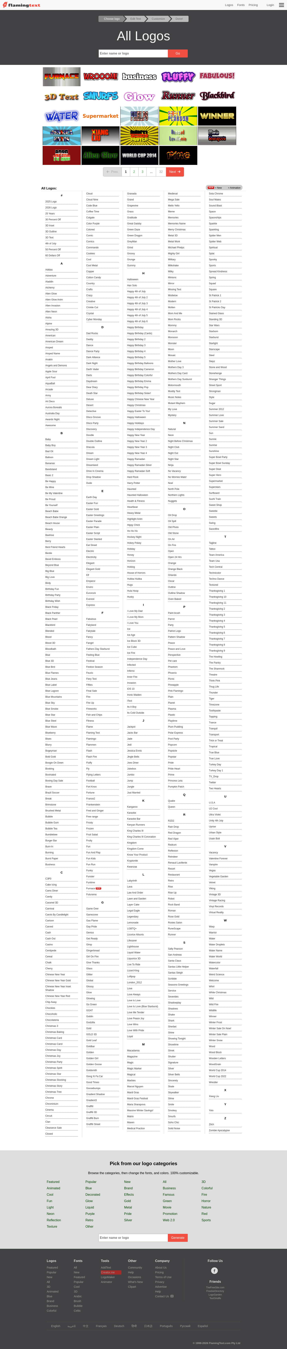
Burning (49, 852)
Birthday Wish (52, 601)
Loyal (130, 1036)
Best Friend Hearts (55, 547)
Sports (212, 265)
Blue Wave (51, 726)
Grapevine (132, 205)
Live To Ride (133, 964)
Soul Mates (215, 199)
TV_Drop (213, 776)
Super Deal (215, 469)
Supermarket (216, 481)
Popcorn (172, 744)
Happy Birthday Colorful (139, 375)
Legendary (133, 916)
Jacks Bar (132, 732)
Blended (49, 631)
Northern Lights (176, 495)
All (164, 1182)
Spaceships (215, 217)
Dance (89, 345)
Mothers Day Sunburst (180, 379)
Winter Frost (215, 1022)
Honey (130, 555)
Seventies (173, 996)
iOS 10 (131, 688)
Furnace (93, 888)
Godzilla (90, 1022)
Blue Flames (52, 673)
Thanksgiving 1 (217, 590)
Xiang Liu (214, 1096)
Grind (130, 247)
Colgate (90, 217)
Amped (49, 347)
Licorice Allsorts (135, 934)
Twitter (212, 782)
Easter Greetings (95, 515)
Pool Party (173, 738)
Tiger (211, 698)
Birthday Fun (52, 589)
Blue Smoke (51, 708)
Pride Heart (174, 768)
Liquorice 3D (134, 958)
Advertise (161, 1286)
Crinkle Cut (92, 307)
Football (90, 780)
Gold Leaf (91, 1040)
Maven (130, 1122)
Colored (90, 229)
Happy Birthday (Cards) (139, 333)
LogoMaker (108, 1277)
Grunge (131, 259)
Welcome (214, 980)
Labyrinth (132, 880)
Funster (90, 876)
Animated (53, 1188)
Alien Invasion (52, 305)
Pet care (172, 661)
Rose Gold (173, 916)
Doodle (90, 435)
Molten (171, 307)
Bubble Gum (52, 822)
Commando (92, 247)
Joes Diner (133, 762)
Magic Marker (134, 1068)
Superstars (214, 487)
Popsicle (172, 750)
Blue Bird (50, 667)
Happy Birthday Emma (139, 381)
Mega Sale (173, 199)
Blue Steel (50, 720)
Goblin (89, 1016)
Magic (130, 1062)
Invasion (131, 682)
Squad (212, 283)
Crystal (90, 313)
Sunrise (213, 445)
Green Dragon (134, 235)
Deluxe (90, 399)
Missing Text (174, 289)
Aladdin (49, 281)
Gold (88, 1028)
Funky (89, 870)
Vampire (213, 864)
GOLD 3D (91, 1034)
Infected (131, 665)
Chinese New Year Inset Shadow (58, 988)
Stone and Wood (218, 367)
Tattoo (212, 549)
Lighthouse (133, 946)
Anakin (49, 359)
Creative (90, 301)
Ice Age (131, 635)
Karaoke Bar (134, 818)
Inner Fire (132, 676)
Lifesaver (132, 940)
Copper (90, 271)
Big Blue (49, 571)
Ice (128, 629)
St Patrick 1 (215, 295)
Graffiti (89, 1106)
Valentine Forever (218, 858)
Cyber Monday (94, 319)
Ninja (170, 465)
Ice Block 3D (134, 641)
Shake (171, 1014)
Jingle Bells (133, 756)
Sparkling (214, 229)
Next (175, 171)
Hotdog (131, 567)
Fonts (241, 5)
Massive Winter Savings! (140, 1110)
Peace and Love (176, 649)
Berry (48, 541)
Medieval (173, 193)
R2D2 (171, 820)
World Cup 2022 (217, 1076)
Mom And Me (175, 313)
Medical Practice (136, 1128)
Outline (172, 587)
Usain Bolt (214, 838)
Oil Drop (172, 515)
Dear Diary (92, 387)
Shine (171, 1032)
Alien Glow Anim (54, 299)
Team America (216, 555)
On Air (171, 539)
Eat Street (91, 545)
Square (213, 289)
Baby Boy (50, 445)
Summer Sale (216, 421)
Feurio (89, 673)
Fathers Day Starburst (98, 649)
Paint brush (174, 613)
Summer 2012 (216, 409)
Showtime (173, 1044)
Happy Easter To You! (138, 411)
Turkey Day (215, 764)
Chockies (50, 1008)
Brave (48, 786)
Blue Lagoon (52, 690)
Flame (89, 726)
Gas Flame (92, 920)
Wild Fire (213, 1004)
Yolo (211, 1110)
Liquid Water (134, 952)
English (53, 1326)
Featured (53, 1182)
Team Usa (214, 561)
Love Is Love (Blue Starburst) (142, 1006)
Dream (89, 453)
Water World (215, 956)
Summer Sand (216, 427)
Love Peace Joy (135, 1018)
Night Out (173, 453)
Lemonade (133, 922)
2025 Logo (51, 201)
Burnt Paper (51, 858)
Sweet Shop (215, 505)
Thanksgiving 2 (217, 608)
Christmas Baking (54, 1032)
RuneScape (174, 928)
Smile (171, 1104)
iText (129, 700)
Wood (212, 1046)
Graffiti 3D (91, 1112)
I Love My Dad (135, 611)
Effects (129, 1194)
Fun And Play (93, 852)
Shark (171, 1020)
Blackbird (50, 625)
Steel (211, 355)
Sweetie (213, 511)
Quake (171, 800)
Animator (106, 1282)
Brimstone (50, 804)
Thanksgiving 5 (217, 626)
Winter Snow (215, 1040)
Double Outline (94, 441)
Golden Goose (94, 1064)
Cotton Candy (93, 277)
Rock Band (174, 904)
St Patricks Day (217, 307)
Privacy (159, 1282)
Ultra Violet (214, 814)
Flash (89, 750)
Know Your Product (137, 854)
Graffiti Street (93, 1124)
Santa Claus (174, 960)
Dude (89, 483)
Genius (90, 932)
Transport (214, 734)
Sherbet (172, 1026)
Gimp (89, 944)
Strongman (215, 391)
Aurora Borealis (53, 407)
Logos (229, 5)
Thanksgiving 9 (217, 650)
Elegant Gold (93, 569)
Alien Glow (51, 293)
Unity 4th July (216, 820)
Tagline (212, 543)
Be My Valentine (54, 493)
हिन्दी (132, 1326)
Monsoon (173, 337)
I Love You (132, 623)
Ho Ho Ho (132, 531)
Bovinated (50, 774)
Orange (172, 563)
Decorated (93, 1194)
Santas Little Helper (178, 966)
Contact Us (164, 1296)
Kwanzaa (132, 866)
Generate (178, 1237)
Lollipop (131, 976)
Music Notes (174, 397)
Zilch (211, 1124)
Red (204, 1213)
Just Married (133, 792)
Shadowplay (174, 1002)
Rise (170, 886)
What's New (135, 1282)
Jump (130, 780)
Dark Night (92, 363)
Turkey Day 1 (216, 770)
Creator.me (108, 1272)
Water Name (215, 950)
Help (131, 1272)
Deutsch (117, 1326)
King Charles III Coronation (141, 836)
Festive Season (94, 667)
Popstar (172, 756)
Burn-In (49, 846)
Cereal (48, 956)
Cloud (89, 193)
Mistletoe (173, 295)
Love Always (134, 994)
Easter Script (93, 533)
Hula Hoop (133, 590)
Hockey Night (134, 537)
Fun (88, 846)
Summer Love (216, 415)
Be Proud (50, 499)
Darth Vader (92, 369)
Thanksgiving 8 (217, 644)
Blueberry (50, 732)
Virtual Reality (216, 912)
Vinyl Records (216, 906)
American (50, 335)
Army (48, 395)
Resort (171, 868)
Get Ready (92, 938)
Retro (171, 880)
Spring (212, 277)
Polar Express (175, 732)
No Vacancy (174, 471)
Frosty (89, 822)
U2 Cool (213, 808)
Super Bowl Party (218, 457)
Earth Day (91, 497)
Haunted (131, 489)
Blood (48, 637)
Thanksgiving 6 (217, 632)
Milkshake (173, 265)
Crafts (89, 289)
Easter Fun (92, 503)
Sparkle (213, 223)
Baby (48, 439)
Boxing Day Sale (54, 780)
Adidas (49, 269)
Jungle (130, 786)
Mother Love (174, 361)
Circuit (48, 1115)
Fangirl (90, 643)
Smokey (172, 1110)
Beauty (49, 529)
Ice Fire (131, 653)
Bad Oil (49, 451)
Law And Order (135, 892)
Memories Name (177, 223)
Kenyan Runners (136, 824)
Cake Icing (51, 884)
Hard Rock (133, 477)
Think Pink (214, 680)
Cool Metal (92, 265)
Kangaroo (132, 806)
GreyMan (132, 241)
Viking (212, 888)
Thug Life (214, 686)
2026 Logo (51, 207)
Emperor (90, 581)
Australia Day (52, 413)
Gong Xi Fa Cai (94, 1076)
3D (203, 1182)
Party (171, 625)
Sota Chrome (216, 193)
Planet (171, 702)
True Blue (214, 752)
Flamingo (91, 738)
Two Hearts (215, 788)
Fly (87, 768)
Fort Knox (91, 786)
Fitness (90, 720)
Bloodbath (50, 649)
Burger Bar (51, 840)
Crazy (89, 295)
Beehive (49, 535)
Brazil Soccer (52, 792)
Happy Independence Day (141, 429)
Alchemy (50, 287)
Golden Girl (92, 1058)
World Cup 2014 (217, 1070)
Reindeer (173, 856)
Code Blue (91, 205)
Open (171, 551)
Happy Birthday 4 (136, 351)
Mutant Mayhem (176, 403)
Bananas (50, 463)
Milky (170, 271)
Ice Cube (132, 647)
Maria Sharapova (136, 1104)
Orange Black (175, 569)
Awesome (50, 425)
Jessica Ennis (134, 750)
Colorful (206, 1188)
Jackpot (131, 726)
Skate (171, 1086)
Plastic (171, 714)
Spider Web (215, 241)
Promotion (170, 1213)
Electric (90, 551)
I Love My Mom (135, 617)
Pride (171, 762)
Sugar (212, 403)
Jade (129, 738)
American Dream (54, 341)
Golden (90, 1052)
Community (135, 1267)
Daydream (91, 381)
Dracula (90, 447)
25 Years (50, 213)
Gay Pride (91, 926)
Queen (171, 806)
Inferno (131, 671)
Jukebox (131, 768)
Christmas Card (53, 1038)
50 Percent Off (53, 249)
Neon (171, 435)
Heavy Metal (134, 513)
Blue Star (50, 714)
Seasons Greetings (178, 984)
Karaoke (131, 812)
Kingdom (132, 842)
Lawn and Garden (136, 898)
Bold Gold (50, 756)
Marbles (131, 1080)
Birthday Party (52, 595)
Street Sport (215, 385)
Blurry (48, 744)
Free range (92, 816)
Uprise (212, 826)
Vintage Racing (217, 900)
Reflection (54, 1220)
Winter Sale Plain (218, 1034)
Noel (170, 483)
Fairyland (91, 625)
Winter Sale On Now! (220, 1028)
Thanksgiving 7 (217, 638)
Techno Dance (216, 578)
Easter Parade (94, 521)
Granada (132, 193)
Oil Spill (172, 521)
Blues (48, 738)
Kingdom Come (135, 848)
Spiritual (213, 247)
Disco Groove (93, 417)
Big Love (50, 577)
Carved (49, 926)
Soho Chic (173, 1122)
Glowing (90, 998)
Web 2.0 (169, 1220)
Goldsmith (91, 1070)
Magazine (132, 1056)
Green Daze (133, 229)
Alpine (48, 323)
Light (50, 1207)
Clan (47, 1121)
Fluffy (89, 762)
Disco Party (92, 423)
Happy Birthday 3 (136, 345)
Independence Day (137, 659)
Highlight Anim (135, 519)
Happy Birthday (135, 327)
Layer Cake (133, 904)
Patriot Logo (174, 631)
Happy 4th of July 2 (137, 297)
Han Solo (132, 285)
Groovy (131, 253)
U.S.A (212, 802)
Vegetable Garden (218, 876)
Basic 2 (49, 475)
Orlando (172, 575)
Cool (88, 259)
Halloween (132, 279)
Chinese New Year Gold (58, 980)
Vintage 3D (215, 894)
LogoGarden (215, 1294)
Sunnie (212, 439)
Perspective (174, 655)
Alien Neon (51, 311)
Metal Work (174, 241)
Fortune (90, 792)
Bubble (49, 816)
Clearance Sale (53, 1127)
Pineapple (173, 684)
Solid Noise (174, 1128)
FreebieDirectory (215, 1291)
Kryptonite (132, 860)
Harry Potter (133, 483)
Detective (91, 411)
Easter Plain (92, 527)
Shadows (173, 1008)
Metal (128, 1207)
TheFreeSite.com (215, 1287)
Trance (212, 722)
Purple (90, 1213)
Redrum (172, 844)
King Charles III (135, 830)
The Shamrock (216, 668)
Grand (130, 199)
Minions (172, 277)
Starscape (214, 349)
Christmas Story (53, 1086)
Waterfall (213, 968)
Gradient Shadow (95, 1094)
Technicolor (215, 572)
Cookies (90, 253)
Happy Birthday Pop (137, 387)
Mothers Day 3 (176, 367)
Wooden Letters (217, 1058)
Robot (171, 898)
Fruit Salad (92, 834)
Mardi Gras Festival (137, 1098)
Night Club (173, 447)
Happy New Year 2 (137, 441)
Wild (211, 998)
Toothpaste (215, 710)
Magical (131, 1074)
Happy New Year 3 (137, 447)
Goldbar (90, 1046)
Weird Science (216, 974)
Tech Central (215, 567)
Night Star (173, 459)
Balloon (49, 457)
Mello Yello (173, 205)
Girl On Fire (92, 956)
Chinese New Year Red (57, 996)
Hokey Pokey (134, 543)
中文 (83, 1326)
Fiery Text (91, 678)
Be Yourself (51, 505)
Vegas (212, 870)
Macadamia (133, 1050)
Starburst (214, 337)
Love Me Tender (135, 1012)
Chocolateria (52, 1020)
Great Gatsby (134, 223)
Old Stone (173, 533)
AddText (106, 1267)
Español (201, 1326)
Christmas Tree (53, 1091)
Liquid (90, 1207)
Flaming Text (93, 732)
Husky (130, 596)
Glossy (90, 986)
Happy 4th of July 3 (137, 303)
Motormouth (174, 385)
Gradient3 (91, 1100)
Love (129, 988)
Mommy (172, 325)
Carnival (49, 908)
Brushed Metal (53, 810)
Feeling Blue (93, 655)
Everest (90, 599)
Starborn (213, 331)
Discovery (91, 429)
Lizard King (133, 970)
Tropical (213, 746)
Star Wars (214, 325)
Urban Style (215, 832)
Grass (130, 211)
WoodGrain (215, 1064)
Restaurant (174, 874)
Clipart (132, 1286)
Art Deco (50, 401)
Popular (91, 1182)
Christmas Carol (54, 1044)
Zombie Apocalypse (219, 1130)
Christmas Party (53, 1062)
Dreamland (92, 465)
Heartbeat (132, 507)
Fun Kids (91, 858)
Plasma (172, 708)
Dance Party (92, 351)
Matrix (130, 1116)
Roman (172, 910)
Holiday (131, 549)
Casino (49, 944)
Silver (171, 1068)
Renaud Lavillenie (177, 862)
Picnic (171, 678)
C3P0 (48, 878)
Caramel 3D (51, 902)
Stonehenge (215, 373)
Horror (205, 1201)
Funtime (90, 882)
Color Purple (93, 223)
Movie (167, 1207)
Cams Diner (51, 890)
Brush (77, 1301)
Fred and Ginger (95, 810)
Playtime (172, 720)
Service (172, 990)
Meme (171, 211)
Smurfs (172, 1116)
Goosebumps (93, 1088)
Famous (168, 1194)
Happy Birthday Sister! (139, 393)
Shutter (172, 1056)
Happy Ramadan (136, 459)
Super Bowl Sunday (219, 463)
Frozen (90, 828)
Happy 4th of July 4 (137, 309)
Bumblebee (51, 834)
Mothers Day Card (177, 373)
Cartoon (49, 920)
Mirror (171, 283)
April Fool (50, 377)
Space (212, 211)
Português (164, 1326)
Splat (211, 253)
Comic (89, 235)
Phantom (173, 667)
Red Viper (173, 838)
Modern (172, 301)
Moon (171, 349)
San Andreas (175, 954)
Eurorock (91, 593)
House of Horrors (136, 572)
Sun (211, 433)
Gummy (131, 265)
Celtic (77, 1310)
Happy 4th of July (136, 291)
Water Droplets (217, 944)
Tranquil (213, 728)
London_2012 (134, 982)
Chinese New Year (55, 974)
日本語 (146, 1326)
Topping (213, 716)
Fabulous (91, 619)
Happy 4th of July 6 (137, 321)
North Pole (173, 489)
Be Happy (50, 481)
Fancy (89, 637)
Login (270, 5)
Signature (173, 1062)
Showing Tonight (177, 1038)
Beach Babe (51, 511)
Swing (212, 523)
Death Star (92, 393)
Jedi (129, 744)
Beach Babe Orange (56, 517)
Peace (171, 643)
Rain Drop (173, 826)
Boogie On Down (54, 762)
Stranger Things (217, 379)
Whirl (211, 986)
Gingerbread (93, 950)
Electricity (91, 557)
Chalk (48, 962)
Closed (49, 1133)
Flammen (91, 744)
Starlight (213, 343)
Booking (49, 768)
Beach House (52, 523)
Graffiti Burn (92, 1118)
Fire (88, 696)
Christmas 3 (51, 1026)
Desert (89, 405)
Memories (173, 217)
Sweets (213, 517)
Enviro (89, 587)
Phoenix (172, 673)
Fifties (89, 684)
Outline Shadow (176, 593)
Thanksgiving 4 (217, 620)
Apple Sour (51, 371)
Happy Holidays (135, 423)
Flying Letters (93, 774)
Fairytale (90, 631)
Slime (171, 1098)
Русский (183, 1326)
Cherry (49, 968)
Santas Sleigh (175, 972)
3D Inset (49, 225)
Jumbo (130, 774)
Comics (90, 241)
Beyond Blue (52, 565)
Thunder (213, 692)
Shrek (171, 1050)
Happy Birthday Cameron (140, 369)
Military (172, 259)
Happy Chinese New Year (140, 399)
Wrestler (213, 1082)
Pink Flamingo (175, 690)
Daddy (89, 339)
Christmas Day (53, 1050)
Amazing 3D (51, 329)
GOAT (89, 1010)
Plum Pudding (175, 726)
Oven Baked (174, 599)
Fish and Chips (94, 714)
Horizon (131, 561)
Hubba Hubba (134, 578)
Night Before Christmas (180, 441)
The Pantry (215, 662)
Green (167, 1201)
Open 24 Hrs (175, 557)
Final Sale (91, 690)
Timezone (214, 704)
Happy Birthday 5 (136, 357)
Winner (212, 1016)
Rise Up (172, 892)
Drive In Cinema (94, 471)
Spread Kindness (218, 271)
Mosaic (172, 355)
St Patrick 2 (215, 301)
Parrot (171, 619)
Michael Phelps (176, 247)
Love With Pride (135, 1030)
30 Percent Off (53, 219)
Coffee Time (92, 211)
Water (212, 938)
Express (90, 605)
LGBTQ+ (132, 928)
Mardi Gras (133, 1092)
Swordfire (214, 529)
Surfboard (214, 493)
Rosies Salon (175, 922)
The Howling (215, 656)
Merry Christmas (177, 229)
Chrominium (51, 1103)
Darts (89, 375)
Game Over (92, 908)
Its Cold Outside (135, 712)
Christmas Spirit (53, 1068)
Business (50, 864)
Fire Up (90, 702)
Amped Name (52, 353)
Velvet (212, 882)
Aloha (48, 317)
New (127, 1182)
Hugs (130, 584)
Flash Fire (91, 756)
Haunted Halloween (137, 495)
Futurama (91, 894)
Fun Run (90, 864)
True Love (214, 758)
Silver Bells (174, 1074)
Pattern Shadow (176, 637)
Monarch (172, 331)
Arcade (49, 389)
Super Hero (215, 475)
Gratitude (132, 217)
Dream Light (92, 459)
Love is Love (134, 1000)
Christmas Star (53, 1074)
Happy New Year (136, 435)
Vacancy (213, 852)
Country (90, 283)
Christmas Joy (53, 1056)
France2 (90, 798)
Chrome (49, 1097)
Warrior (213, 932)
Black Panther (52, 613)
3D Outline (51, 231)
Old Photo (173, 527)
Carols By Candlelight (56, 914)
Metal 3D (173, 235)
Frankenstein (93, 804)
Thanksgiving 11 (217, 602)
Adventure (50, 275)
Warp (211, 926)
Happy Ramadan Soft (138, 471)
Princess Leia (175, 780)
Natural (172, 429)
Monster (172, 343)
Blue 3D (49, 661)
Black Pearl (51, 619)
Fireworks (91, 708)
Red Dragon (174, 832)
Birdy (48, 583)
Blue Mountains (53, 696)
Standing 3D (215, 319)
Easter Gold (92, 509)
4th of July (50, 243)
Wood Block (215, 1052)
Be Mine (49, 487)
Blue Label (51, 684)
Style (211, 397)
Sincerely (173, 1080)
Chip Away (51, 1002)
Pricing (253, 5)
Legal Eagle (133, 910)
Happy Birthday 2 (136, 339)
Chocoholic (51, 1014)
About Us (161, 1267)
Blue (47, 655)
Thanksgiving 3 (217, 614)
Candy (48, 896)
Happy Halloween (136, 417)
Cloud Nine (92, 199)
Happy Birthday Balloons (140, 363)
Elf (87, 575)
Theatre (213, 674)
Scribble (172, 978)
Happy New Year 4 (137, 453)
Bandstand (51, 469)
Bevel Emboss (53, 559)
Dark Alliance (93, 357)
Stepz (212, 361)
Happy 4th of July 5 (137, 315)
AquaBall (50, 383)
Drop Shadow (93, 477)
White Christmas (217, 992)
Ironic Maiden (134, 694)
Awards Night (52, 419)
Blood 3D (50, 643)
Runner (172, 934)
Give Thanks (93, 962)
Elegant (90, 563)
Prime (171, 774)
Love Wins (132, 1024)
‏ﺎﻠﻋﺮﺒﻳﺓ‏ (70, 1326)
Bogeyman (51, 750)
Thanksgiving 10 (217, 596)
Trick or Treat (216, 740)
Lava (129, 886)
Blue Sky (50, 702)
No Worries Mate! (177, 477)
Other (89, 1226)
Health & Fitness (136, 501)
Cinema (49, 1109)
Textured (213, 584)
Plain (170, 696)
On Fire (172, 545)
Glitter (89, 974)
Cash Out (50, 938)
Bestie (48, 553)
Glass (89, 968)
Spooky (213, 259)
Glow (89, 992)
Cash (48, 932)
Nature (206, 1207)
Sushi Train (215, 499)
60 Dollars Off (52, 255)
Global (89, 980)
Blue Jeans (51, 678)
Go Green (91, 1004)
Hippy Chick (133, 525)
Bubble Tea (51, 828)
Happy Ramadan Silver (139, 465)
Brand (128, 1188)
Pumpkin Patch (176, 786)
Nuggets (172, 501)
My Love (172, 409)
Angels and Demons (56, 365)
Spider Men (215, 235)
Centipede (50, 950)
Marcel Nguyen (135, 1086)
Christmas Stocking (55, 1080)
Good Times (92, 1082)
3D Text (49, 237)
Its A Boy (132, 706)
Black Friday (52, 607)
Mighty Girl (173, 253)
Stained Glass (216, 313)
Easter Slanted (94, 539)
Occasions (134, 1277)
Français (99, 1326)
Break (48, 798)
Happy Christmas (136, 405)
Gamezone (92, 914)
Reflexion (173, 850)
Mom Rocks (174, 319)
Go (178, 53)
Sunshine (214, 451)
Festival (90, 661)
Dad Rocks (92, 333)
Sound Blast (215, 205)
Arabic (78, 1296)
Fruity (89, 840)
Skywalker (173, 1092)
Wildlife (213, 1010)
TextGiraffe (215, 1298)
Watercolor (214, 962)
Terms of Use (163, 1277)
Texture (52, 1226)
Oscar (171, 581)
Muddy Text (174, 391)
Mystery (172, 415)
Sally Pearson (175, 948)
